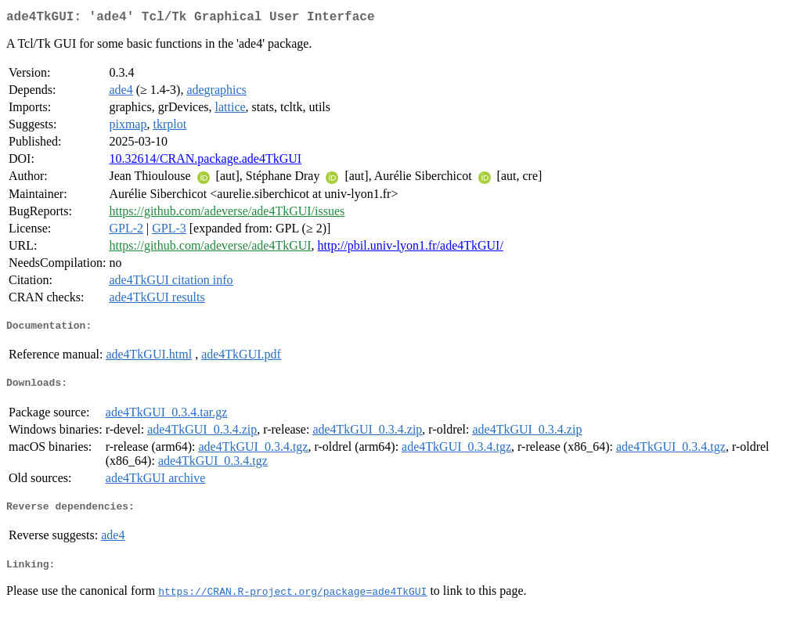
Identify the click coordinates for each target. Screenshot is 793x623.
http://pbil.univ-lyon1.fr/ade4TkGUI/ (410, 248)
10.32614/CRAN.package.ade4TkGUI (205, 161)
